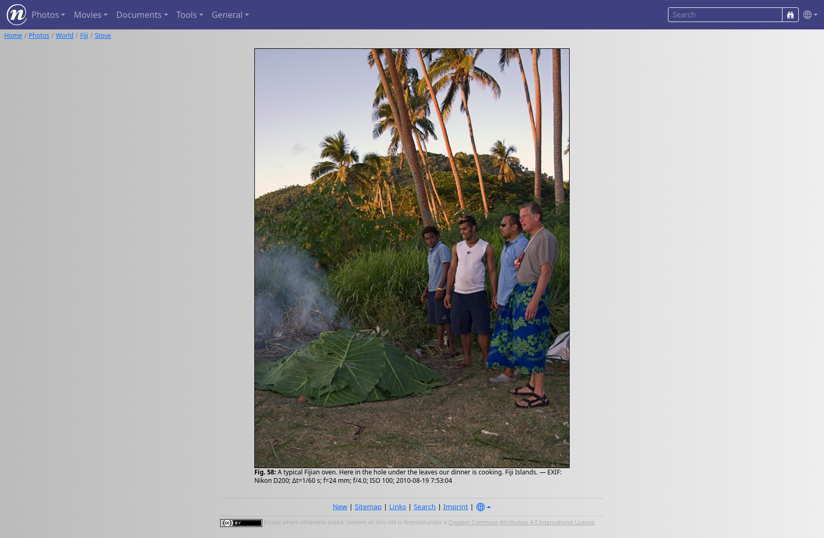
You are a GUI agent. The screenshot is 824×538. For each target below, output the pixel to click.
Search (425, 506)
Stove (103, 35)
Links (397, 506)
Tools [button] (187, 14)
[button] (808, 15)
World (65, 35)
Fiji (84, 35)
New (340, 506)
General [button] (227, 14)
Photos (39, 35)
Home (13, 35)
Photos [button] (45, 14)
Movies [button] (87, 14)
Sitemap (368, 506)
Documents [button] (138, 14)
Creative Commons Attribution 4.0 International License (521, 522)
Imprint (456, 506)
